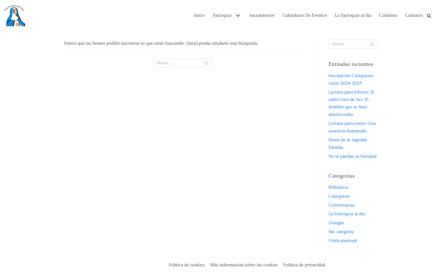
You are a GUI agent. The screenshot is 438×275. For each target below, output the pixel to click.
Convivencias (341, 205)
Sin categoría (341, 231)
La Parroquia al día (353, 15)
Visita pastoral (342, 240)
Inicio (199, 15)
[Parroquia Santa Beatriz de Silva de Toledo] (14, 15)
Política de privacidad (304, 264)
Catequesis (339, 196)
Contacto (414, 15)
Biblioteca (338, 187)
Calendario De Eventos (304, 15)
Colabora (388, 15)
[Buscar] (429, 16)
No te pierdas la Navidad (352, 156)
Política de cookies (186, 264)
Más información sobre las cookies (244, 264)
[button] (237, 15)
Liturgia (336, 222)
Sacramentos (262, 15)
